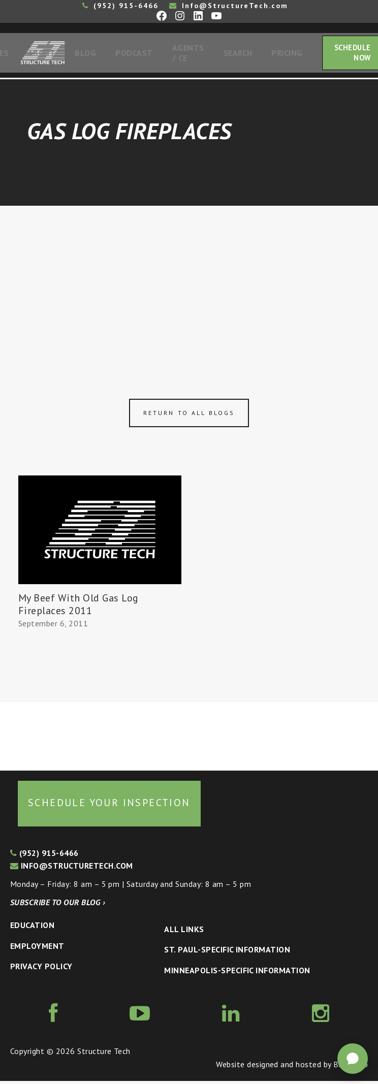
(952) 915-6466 (120, 5)
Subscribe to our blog (57, 905)
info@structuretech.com (71, 869)
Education (32, 928)
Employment (37, 949)
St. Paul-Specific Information (227, 952)
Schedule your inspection (109, 805)
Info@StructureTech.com (228, 5)
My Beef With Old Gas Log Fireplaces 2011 (78, 607)
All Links (184, 932)
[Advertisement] (189, 285)
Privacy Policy (41, 969)
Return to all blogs (189, 416)
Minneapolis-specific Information (237, 973)
